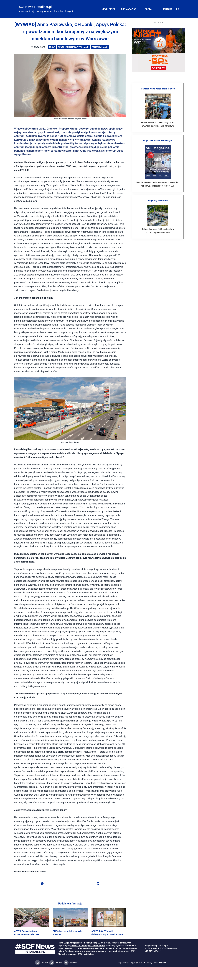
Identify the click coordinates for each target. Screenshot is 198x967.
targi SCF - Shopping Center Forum (88, 945)
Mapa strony (123, 962)
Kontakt (167, 9)
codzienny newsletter (94, 948)
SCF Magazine (130, 9)
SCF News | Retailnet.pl (35, 7)
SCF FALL (151, 9)
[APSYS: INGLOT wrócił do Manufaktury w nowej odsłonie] (109, 917)
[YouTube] (55, 962)
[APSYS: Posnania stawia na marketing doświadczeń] (31, 917)
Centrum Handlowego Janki (73, 47)
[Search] (177, 9)
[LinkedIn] (98, 883)
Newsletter (108, 9)
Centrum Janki (100, 47)
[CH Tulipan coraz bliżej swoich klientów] (70, 917)
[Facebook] (42, 883)
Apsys (52, 47)
